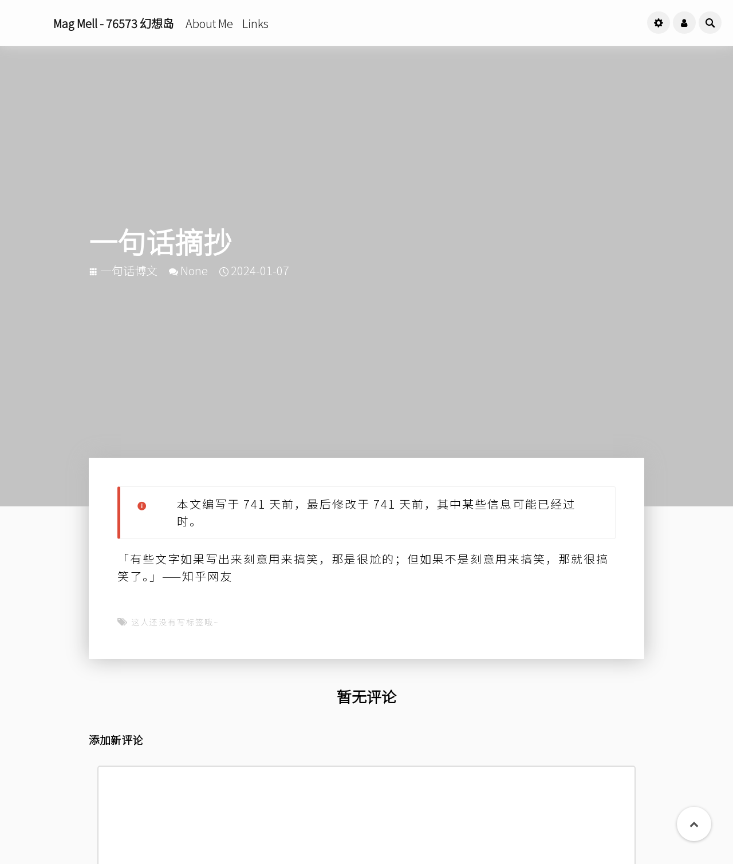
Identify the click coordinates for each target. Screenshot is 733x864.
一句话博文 (128, 270)
